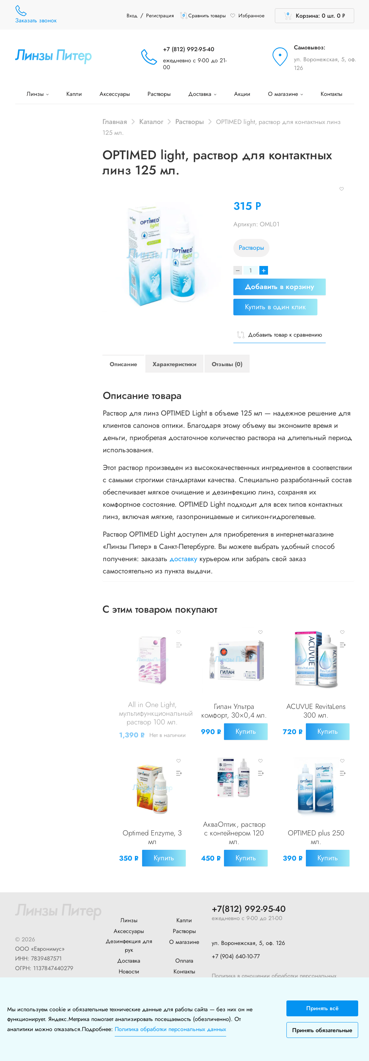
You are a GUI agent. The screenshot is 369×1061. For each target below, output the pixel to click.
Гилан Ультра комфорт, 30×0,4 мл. (234, 710)
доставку (183, 559)
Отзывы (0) (227, 364)
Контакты (331, 94)
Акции (242, 94)
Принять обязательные (322, 1030)
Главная (114, 121)
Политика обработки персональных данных (170, 1029)
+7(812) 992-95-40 (249, 909)
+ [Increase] (264, 270)
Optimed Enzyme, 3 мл (152, 837)
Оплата (184, 960)
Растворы (159, 94)
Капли (74, 94)
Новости (129, 971)
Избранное (247, 15)
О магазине (285, 94)
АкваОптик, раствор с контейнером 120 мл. (234, 833)
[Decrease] (237, 270)
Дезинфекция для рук (129, 945)
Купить (246, 731)
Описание (123, 364)
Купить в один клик (275, 307)
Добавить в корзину (279, 286)
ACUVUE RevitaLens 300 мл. (316, 710)
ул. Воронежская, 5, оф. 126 (325, 63)
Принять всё (322, 1008)
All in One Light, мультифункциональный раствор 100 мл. (156, 713)
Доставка (202, 94)
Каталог (151, 121)
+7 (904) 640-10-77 (236, 956)
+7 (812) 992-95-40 (188, 49)
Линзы (38, 94)
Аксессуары (115, 94)
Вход (132, 15)
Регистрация (160, 15)
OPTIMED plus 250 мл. (316, 837)
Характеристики (174, 364)
